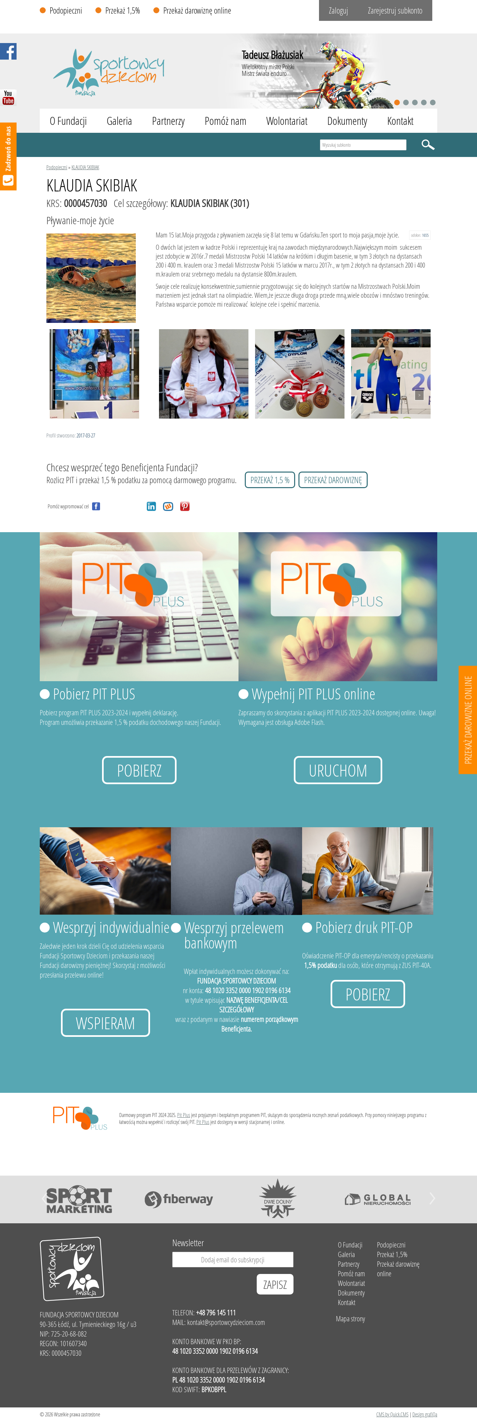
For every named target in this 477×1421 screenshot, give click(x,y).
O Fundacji (68, 121)
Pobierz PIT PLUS (94, 693)
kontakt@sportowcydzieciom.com (226, 1322)
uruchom (338, 770)
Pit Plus (183, 1114)
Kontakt (400, 121)
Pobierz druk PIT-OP (364, 927)
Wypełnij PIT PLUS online (313, 693)
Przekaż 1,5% (122, 10)
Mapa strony (350, 1318)
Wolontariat (286, 121)
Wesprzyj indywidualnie (111, 927)
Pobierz (139, 770)
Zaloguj (338, 10)
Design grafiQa (424, 1414)
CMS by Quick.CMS (392, 1414)
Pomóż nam (225, 121)
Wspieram (105, 1023)
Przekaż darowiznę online (197, 10)
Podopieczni (66, 10)
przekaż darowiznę (333, 479)
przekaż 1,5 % (270, 479)
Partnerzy (168, 121)
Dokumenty (347, 121)
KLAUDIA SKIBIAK (85, 167)
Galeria (119, 121)
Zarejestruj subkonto (395, 10)
